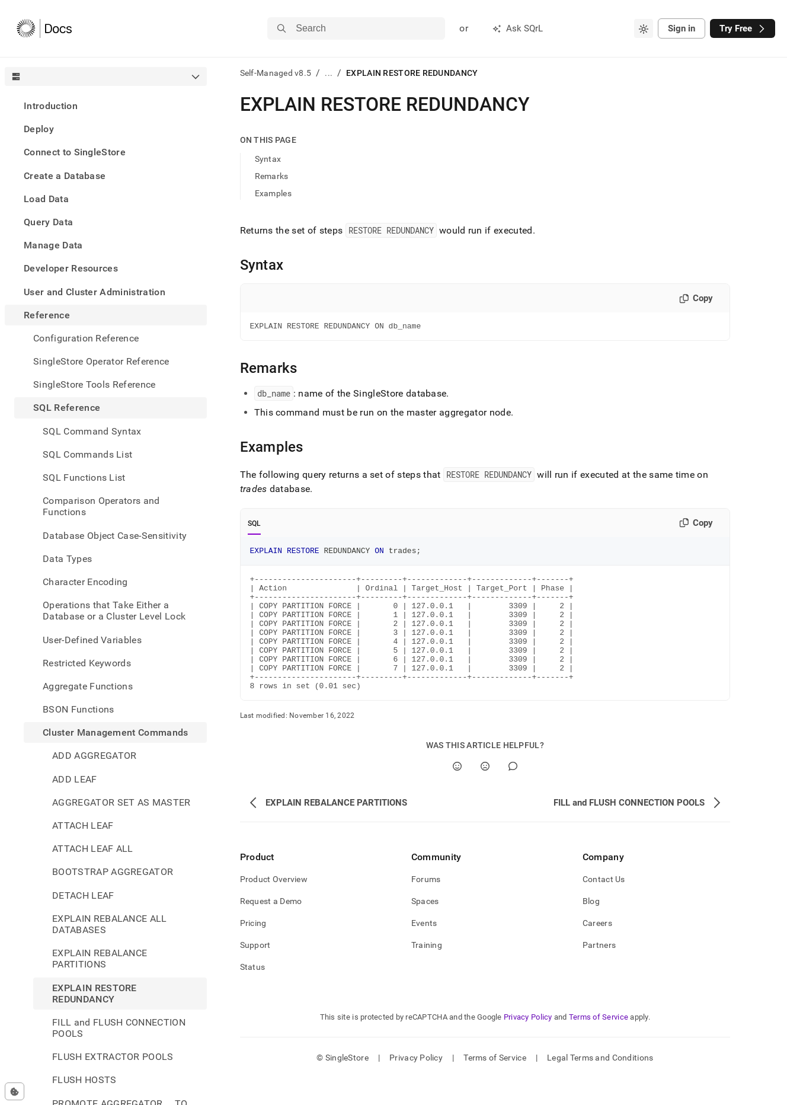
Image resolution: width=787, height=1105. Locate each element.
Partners (599, 971)
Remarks (272, 176)
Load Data (46, 199)
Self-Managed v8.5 (276, 73)
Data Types (67, 558)
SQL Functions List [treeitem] (84, 477)
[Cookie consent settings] (14, 1091)
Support (255, 971)
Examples (273, 193)
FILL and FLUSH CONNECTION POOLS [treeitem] (118, 1028)
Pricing (253, 949)
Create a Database (64, 175)
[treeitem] (106, 105)
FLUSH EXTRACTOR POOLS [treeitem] (113, 1056)
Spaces (425, 927)
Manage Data (53, 245)
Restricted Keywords (87, 663)
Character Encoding (85, 581)
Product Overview (274, 906)
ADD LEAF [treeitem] (74, 779)
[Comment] (513, 793)
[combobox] (643, 28)
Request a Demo (271, 927)
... (328, 73)
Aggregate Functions (88, 686)
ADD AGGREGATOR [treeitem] (94, 755)
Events (424, 949)
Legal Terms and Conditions (600, 1084)
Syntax (268, 159)
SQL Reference (66, 407)
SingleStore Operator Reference (101, 361)
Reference (47, 315)
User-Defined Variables (92, 640)
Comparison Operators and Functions (101, 506)
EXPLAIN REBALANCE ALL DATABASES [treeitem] (109, 924)
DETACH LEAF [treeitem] (83, 895)
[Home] (44, 28)
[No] (485, 793)
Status (252, 993)
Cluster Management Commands (115, 732)
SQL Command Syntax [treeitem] (92, 431)
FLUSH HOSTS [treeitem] (84, 1079)
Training (426, 971)
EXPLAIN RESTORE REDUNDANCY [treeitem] (94, 993)
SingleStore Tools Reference (94, 384)
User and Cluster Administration (94, 292)
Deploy (39, 129)
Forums (426, 906)
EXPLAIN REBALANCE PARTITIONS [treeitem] (99, 958)
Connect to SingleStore (75, 152)
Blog (591, 927)
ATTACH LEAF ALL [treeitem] (92, 848)
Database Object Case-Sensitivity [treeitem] (115, 535)
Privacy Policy (528, 1043)
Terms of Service (598, 1043)
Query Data (48, 222)
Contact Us (604, 906)
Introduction (51, 105)
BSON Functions (78, 709)
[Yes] (457, 793)
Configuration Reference (86, 338)
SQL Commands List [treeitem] (87, 454)
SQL (254, 525)
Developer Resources (71, 268)
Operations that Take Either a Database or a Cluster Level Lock (114, 610)
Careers (597, 949)
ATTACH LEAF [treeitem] (83, 825)
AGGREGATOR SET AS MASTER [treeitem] (121, 802)
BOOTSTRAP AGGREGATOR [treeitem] (112, 871)
